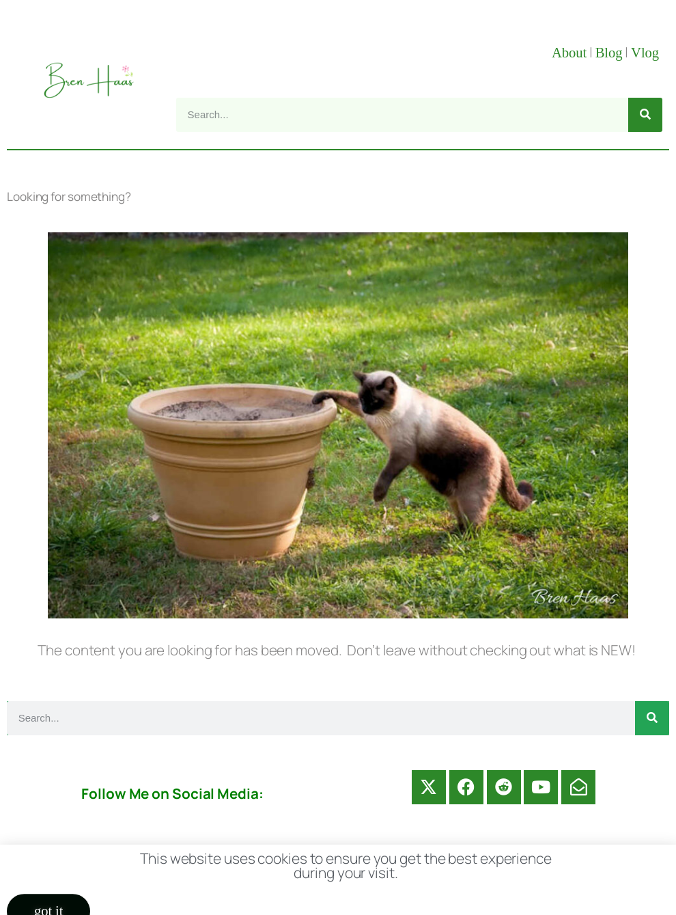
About (569, 52)
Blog (609, 52)
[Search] (645, 115)
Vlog (646, 52)
